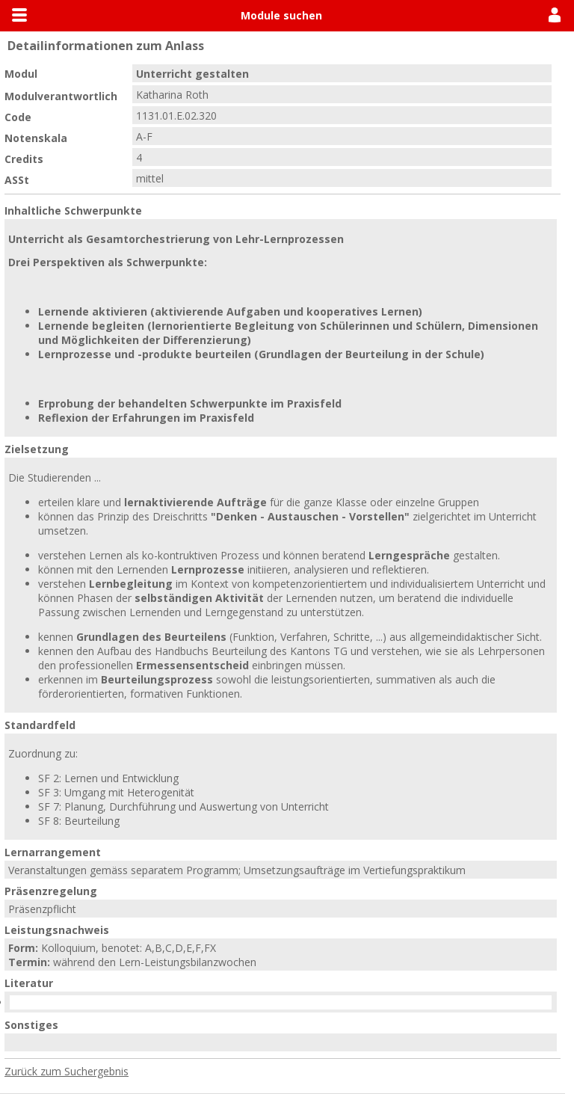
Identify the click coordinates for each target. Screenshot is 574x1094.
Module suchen (281, 15)
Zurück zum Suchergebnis (66, 1071)
